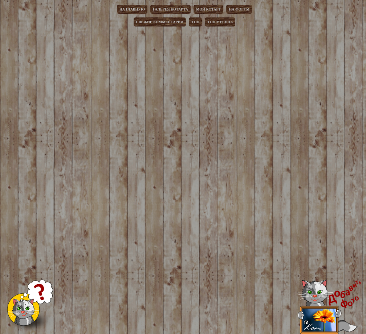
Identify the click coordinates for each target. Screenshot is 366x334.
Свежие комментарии (160, 22)
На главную (132, 9)
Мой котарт (208, 9)
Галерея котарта (170, 9)
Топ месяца (220, 22)
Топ (195, 22)
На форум (239, 9)
